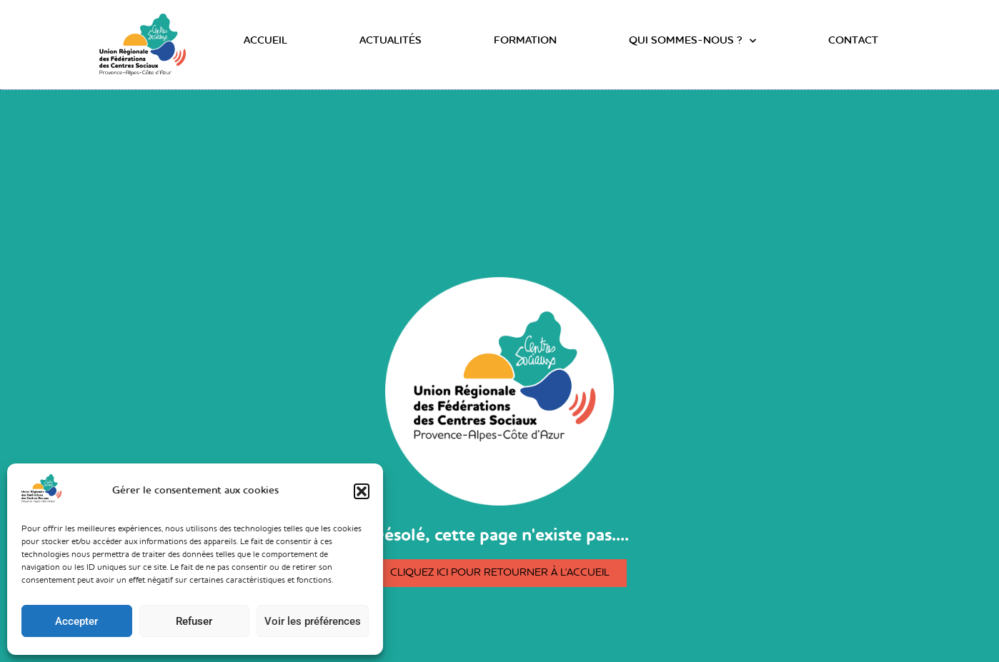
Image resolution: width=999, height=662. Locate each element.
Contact (853, 41)
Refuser (194, 621)
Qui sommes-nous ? (692, 41)
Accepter (76, 621)
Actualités (390, 41)
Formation (525, 41)
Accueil (265, 41)
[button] (361, 491)
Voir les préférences (312, 621)
